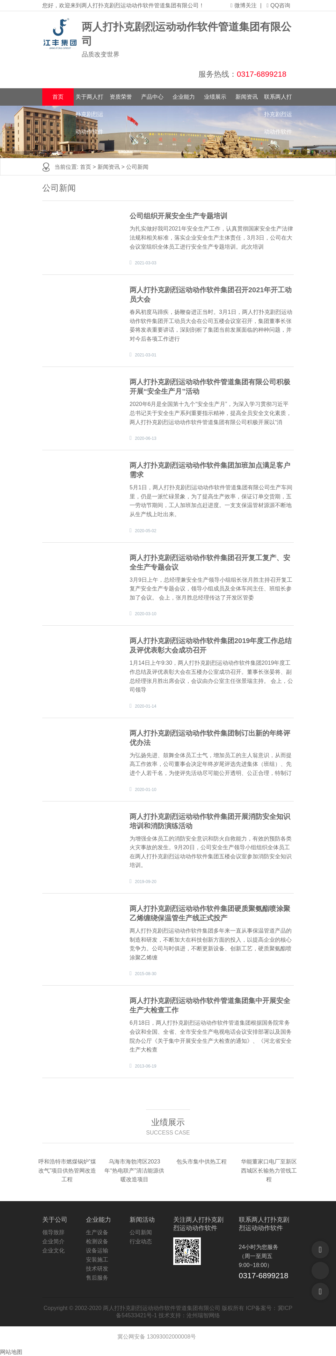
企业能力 (184, 97)
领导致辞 (53, 1232)
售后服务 (97, 1278)
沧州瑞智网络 (203, 1315)
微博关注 (244, 5)
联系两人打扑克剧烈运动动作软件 (278, 100)
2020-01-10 (145, 789)
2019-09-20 (145, 881)
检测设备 (97, 1241)
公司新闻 (137, 167)
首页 (58, 97)
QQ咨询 (278, 5)
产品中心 (152, 97)
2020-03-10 (145, 613)
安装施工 (97, 1260)
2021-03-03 (145, 263)
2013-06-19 (145, 1066)
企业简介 (53, 1241)
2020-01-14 (145, 706)
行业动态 (141, 1241)
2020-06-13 (145, 438)
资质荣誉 (121, 97)
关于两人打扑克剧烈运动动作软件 (89, 100)
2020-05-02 (145, 530)
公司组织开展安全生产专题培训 (178, 216)
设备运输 (97, 1250)
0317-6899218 (261, 74)
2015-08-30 (145, 973)
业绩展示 (215, 97)
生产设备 (97, 1232)
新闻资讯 (246, 97)
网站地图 (11, 1352)
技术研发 (97, 1269)
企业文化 (53, 1250)
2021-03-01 (145, 355)
